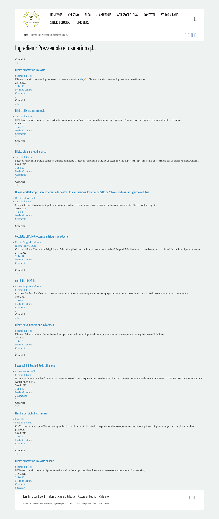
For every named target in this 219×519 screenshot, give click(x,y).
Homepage (56, 15)
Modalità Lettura (23, 89)
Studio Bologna (60, 23)
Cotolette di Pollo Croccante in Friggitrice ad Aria (41, 236)
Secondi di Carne (23, 201)
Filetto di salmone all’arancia (31, 151)
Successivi (20, 487)
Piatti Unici (20, 419)
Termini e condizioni (34, 496)
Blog (88, 15)
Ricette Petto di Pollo (25, 198)
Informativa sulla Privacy (61, 496)
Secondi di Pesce (23, 76)
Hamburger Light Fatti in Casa (31, 413)
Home (25, 35)
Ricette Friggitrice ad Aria (28, 242)
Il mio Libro (82, 23)
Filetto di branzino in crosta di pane (34, 461)
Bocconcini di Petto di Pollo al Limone (35, 366)
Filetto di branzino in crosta (30, 70)
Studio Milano (169, 15)
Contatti (149, 15)
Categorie (105, 15)
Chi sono (73, 15)
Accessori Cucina (127, 15)
